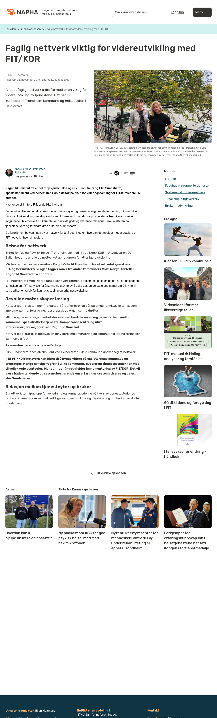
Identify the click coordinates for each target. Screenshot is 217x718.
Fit (167, 178)
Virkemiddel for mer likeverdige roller (181, 307)
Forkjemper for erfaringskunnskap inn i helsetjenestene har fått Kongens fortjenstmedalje (186, 540)
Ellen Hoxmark (45, 710)
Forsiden (10, 29)
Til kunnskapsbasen (108, 473)
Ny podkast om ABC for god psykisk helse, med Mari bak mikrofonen (81, 538)
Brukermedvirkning (179, 205)
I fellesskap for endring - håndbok (185, 454)
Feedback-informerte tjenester (187, 185)
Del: (114, 173)
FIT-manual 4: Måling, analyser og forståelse (183, 356)
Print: (129, 173)
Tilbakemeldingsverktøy (182, 199)
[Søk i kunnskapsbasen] (133, 12)
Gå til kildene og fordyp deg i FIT (187, 405)
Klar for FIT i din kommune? (187, 261)
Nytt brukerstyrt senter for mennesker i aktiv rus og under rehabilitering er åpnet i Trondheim (134, 540)
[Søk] (155, 12)
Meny (202, 12)
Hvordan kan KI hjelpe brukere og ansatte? (28, 535)
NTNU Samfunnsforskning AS (97, 714)
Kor (173, 178)
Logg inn (177, 12)
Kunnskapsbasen (30, 29)
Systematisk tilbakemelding (185, 192)
